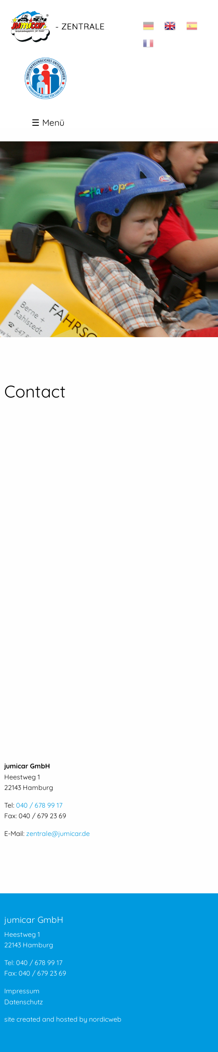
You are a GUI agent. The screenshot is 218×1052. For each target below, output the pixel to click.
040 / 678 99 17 (39, 805)
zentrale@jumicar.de (58, 833)
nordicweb (105, 1019)
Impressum (22, 991)
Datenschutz (23, 1002)
